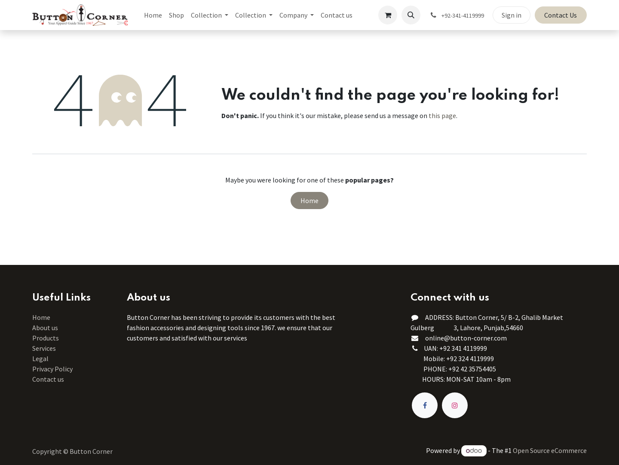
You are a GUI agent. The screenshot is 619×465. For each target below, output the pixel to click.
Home (309, 200)
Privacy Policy (52, 369)
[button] (410, 15)
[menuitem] (153, 15)
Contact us (48, 379)
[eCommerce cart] (387, 15)
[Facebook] (425, 405)
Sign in (511, 15)
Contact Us (560, 15)
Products (45, 338)
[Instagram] (455, 405)
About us (45, 327)
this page (442, 115)
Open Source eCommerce (550, 450)
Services (44, 348)
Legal (40, 358)
